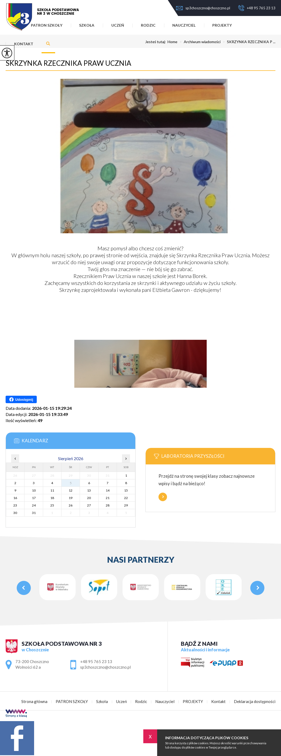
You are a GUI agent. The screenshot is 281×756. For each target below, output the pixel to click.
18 (52, 498)
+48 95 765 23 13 (256, 8)
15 (126, 490)
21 (107, 498)
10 (34, 490)
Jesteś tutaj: (156, 42)
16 (15, 498)
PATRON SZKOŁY (72, 702)
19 (70, 498)
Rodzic (148, 25)
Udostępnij (21, 399)
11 (52, 490)
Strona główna (34, 702)
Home (172, 42)
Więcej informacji (162, 497)
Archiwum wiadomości (199, 42)
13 (89, 490)
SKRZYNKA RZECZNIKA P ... (248, 42)
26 (70, 505)
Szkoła (86, 25)
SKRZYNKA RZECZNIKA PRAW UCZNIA (68, 63)
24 (34, 505)
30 (15, 513)
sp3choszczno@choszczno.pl (203, 8)
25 (52, 505)
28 (107, 505)
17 (34, 498)
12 (70, 490)
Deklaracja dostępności (254, 702)
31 (34, 513)
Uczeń (117, 25)
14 (107, 490)
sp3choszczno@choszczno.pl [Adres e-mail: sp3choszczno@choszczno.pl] (105, 667)
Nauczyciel (184, 25)
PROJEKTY (222, 25)
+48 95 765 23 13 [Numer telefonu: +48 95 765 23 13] (96, 661)
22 (126, 498)
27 (89, 505)
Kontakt (23, 44)
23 (15, 505)
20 (89, 498)
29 (126, 505)
